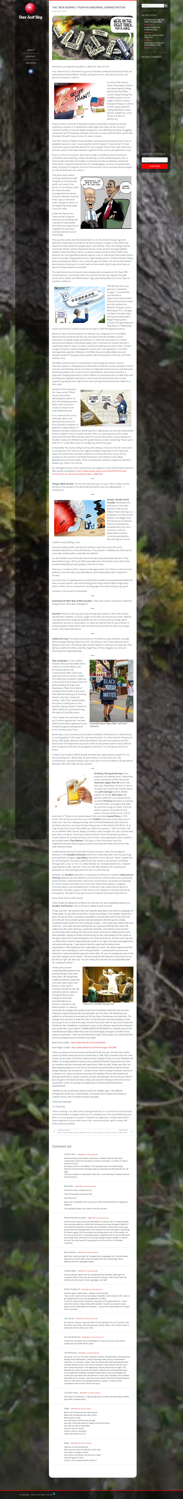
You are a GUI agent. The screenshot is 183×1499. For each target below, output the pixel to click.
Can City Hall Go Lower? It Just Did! (154, 36)
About (30, 50)
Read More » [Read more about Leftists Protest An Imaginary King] (148, 32)
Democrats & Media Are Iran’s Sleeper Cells (154, 44)
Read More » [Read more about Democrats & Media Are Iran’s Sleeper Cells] (148, 48)
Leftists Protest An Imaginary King (152, 28)
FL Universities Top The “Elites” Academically (154, 20)
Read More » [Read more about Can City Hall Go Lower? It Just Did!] (148, 40)
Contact (31, 56)
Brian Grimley (70, 1252)
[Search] (166, 5)
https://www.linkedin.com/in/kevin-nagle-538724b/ (94, 1047)
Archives (31, 63)
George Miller (70, 1271)
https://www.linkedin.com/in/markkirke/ (88, 1042)
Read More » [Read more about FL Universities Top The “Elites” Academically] (148, 25)
